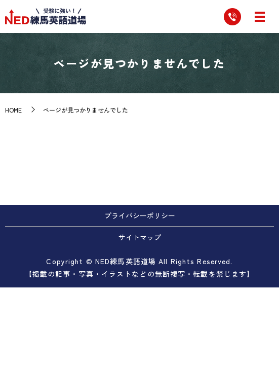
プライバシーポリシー (139, 215)
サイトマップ (139, 237)
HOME (13, 109)
